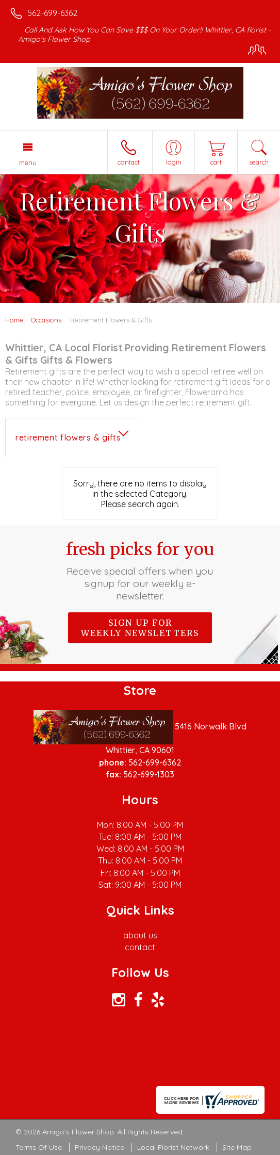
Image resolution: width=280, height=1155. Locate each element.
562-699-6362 (52, 13)
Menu (28, 162)
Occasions (46, 320)
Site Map (237, 1147)
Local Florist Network (173, 1147)
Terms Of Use (38, 1147)
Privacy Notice (99, 1147)
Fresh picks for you (140, 570)
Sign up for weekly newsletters (140, 627)
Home (14, 320)
